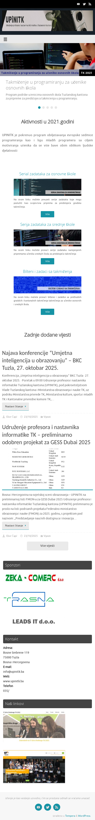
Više (47, 214)
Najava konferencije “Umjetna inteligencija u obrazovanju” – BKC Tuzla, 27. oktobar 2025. (42, 360)
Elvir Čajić (11, 416)
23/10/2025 (31, 416)
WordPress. (84, 816)
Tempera (70, 816)
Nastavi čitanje (16, 406)
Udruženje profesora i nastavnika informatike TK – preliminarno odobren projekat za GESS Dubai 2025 (46, 434)
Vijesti (47, 416)
